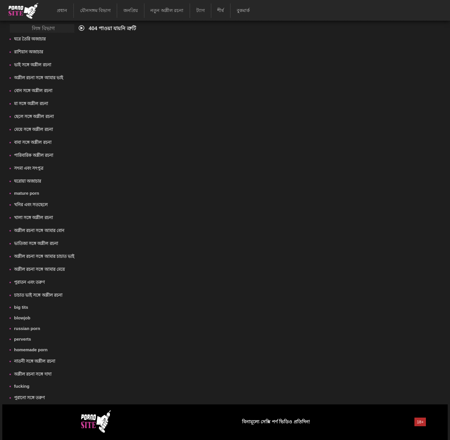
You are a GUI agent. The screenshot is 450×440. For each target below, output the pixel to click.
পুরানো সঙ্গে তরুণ (29, 397)
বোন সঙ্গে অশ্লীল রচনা (33, 90)
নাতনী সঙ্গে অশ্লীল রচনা (34, 361)
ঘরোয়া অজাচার (27, 181)
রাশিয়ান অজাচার (28, 51)
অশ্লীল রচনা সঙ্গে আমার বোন (39, 230)
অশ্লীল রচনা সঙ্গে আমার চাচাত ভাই (44, 256)
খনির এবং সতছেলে (31, 204)
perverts (22, 339)
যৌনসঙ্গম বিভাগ (95, 10)
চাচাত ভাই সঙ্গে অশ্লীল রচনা (38, 295)
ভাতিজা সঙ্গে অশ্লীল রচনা (36, 243)
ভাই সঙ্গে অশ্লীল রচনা (32, 64)
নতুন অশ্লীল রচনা (166, 10)
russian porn (27, 328)
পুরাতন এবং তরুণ (29, 282)
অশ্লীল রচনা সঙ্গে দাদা (32, 374)
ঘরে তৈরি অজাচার (30, 38)
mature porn (26, 193)
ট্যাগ (200, 10)
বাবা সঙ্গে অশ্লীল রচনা (32, 142)
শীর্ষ (220, 10)
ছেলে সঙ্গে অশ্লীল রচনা (34, 116)
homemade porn (31, 349)
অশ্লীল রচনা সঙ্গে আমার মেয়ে (39, 269)
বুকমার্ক (243, 10)
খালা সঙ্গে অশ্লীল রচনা (33, 217)
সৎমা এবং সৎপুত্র (28, 168)
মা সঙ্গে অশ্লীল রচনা (31, 103)
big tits (21, 307)
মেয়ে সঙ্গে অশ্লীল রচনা (33, 129)
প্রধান (62, 10)
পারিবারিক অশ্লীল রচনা (33, 155)
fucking (21, 386)
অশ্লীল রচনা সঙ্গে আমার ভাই (38, 77)
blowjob (22, 317)
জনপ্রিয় (130, 10)
